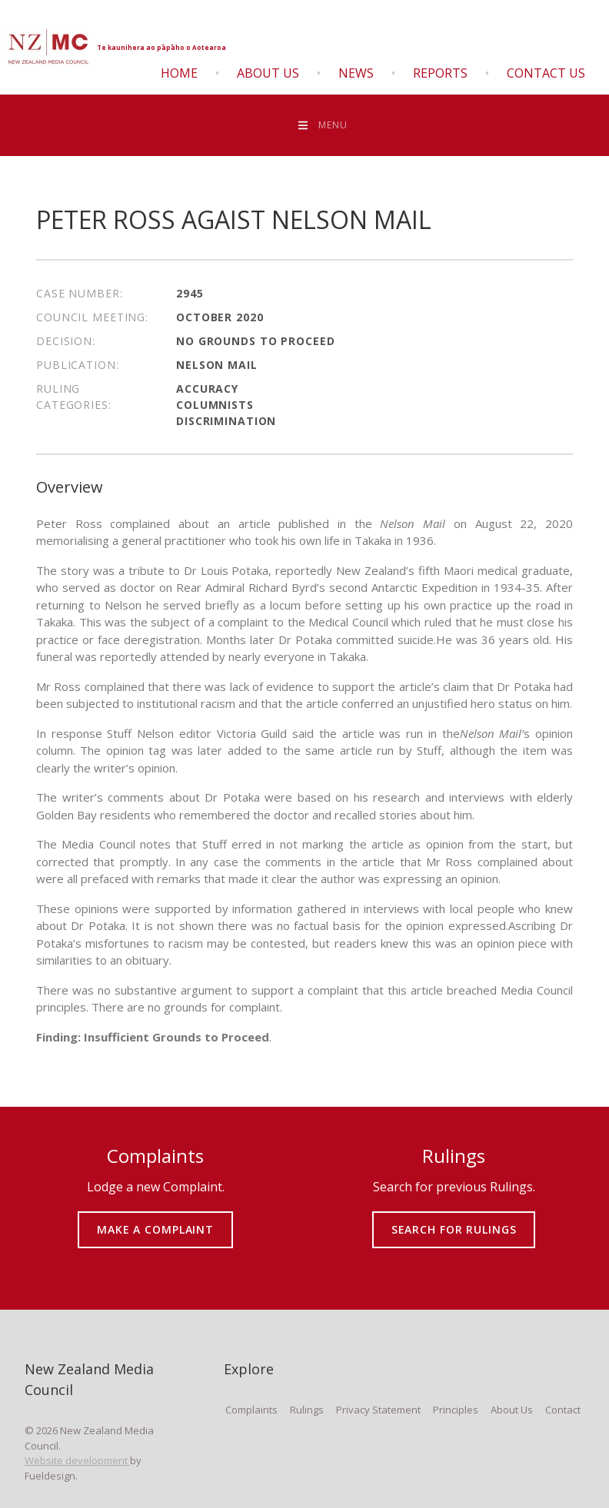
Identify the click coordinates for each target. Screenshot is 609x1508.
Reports (440, 73)
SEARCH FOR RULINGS (454, 1218)
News (356, 73)
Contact (563, 1410)
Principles (455, 1410)
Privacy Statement (378, 1410)
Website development (77, 1460)
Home (179, 73)
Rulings (307, 1410)
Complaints (251, 1410)
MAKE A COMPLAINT (155, 1218)
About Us (268, 73)
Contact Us (546, 73)
